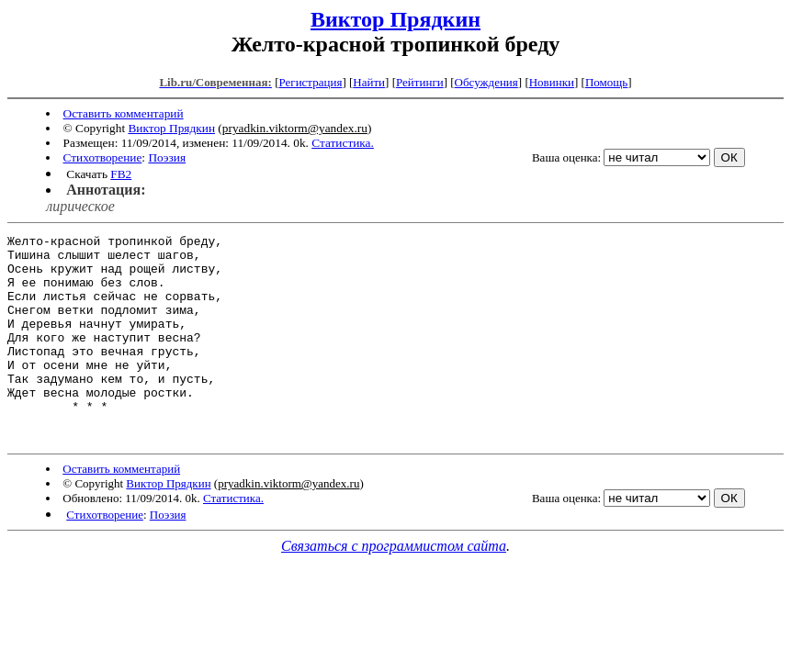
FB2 (120, 174)
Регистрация (310, 82)
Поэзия (167, 157)
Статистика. (342, 143)
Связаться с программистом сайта (393, 587)
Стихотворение (102, 157)
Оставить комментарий (123, 113)
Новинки (551, 82)
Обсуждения (486, 82)
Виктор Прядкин (395, 19)
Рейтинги (420, 82)
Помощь (606, 82)
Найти (369, 82)
